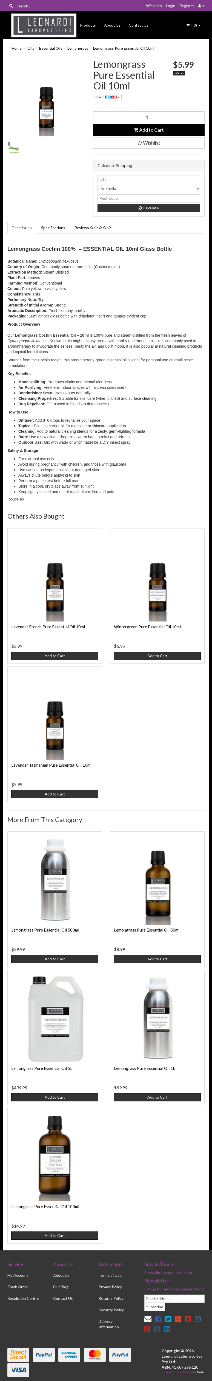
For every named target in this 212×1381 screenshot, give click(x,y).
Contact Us (138, 25)
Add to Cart (149, 130)
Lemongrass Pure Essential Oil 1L (144, 1068)
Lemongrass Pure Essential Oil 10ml (123, 48)
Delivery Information (109, 1324)
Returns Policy (111, 1298)
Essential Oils (50, 48)
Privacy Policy (110, 1286)
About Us (112, 25)
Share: (107, 97)
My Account (17, 1275)
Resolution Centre (23, 1298)
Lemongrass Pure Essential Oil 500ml (45, 929)
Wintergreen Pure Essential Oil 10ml (147, 626)
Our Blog (60, 1286)
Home (17, 48)
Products (88, 25)
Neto (200, 1372)
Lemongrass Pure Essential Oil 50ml (146, 929)
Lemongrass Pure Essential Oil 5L (41, 1068)
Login (170, 5)
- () (193, 25)
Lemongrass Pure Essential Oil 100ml (45, 1206)
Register (186, 5)
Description (22, 227)
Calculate (149, 208)
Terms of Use (110, 1275)
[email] (174, 1299)
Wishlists (154, 5)
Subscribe (154, 1306)
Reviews (93, 227)
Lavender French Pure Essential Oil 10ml (48, 626)
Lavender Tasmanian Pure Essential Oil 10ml (51, 765)
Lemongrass (77, 48)
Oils (30, 48)
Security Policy (111, 1309)
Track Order (17, 1286)
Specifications (53, 227)
